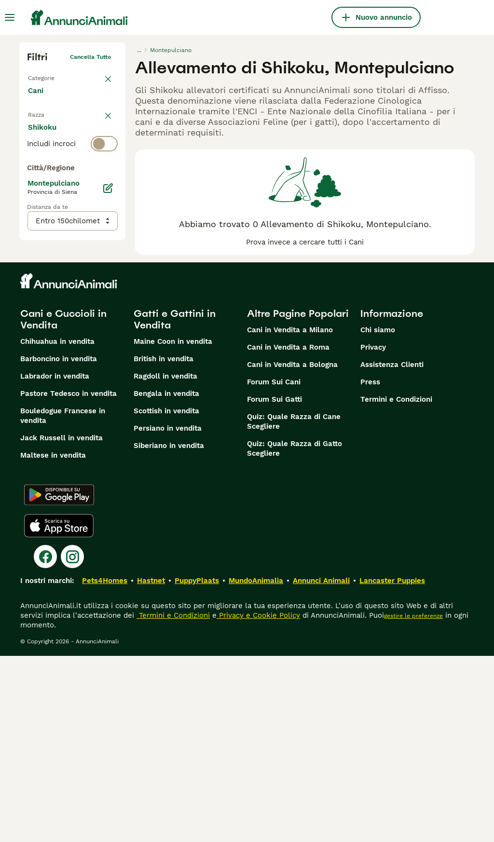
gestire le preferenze (413, 802)
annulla (100, 118)
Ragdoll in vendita (165, 562)
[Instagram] (72, 742)
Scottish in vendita (166, 597)
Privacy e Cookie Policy (258, 801)
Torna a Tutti (46, 76)
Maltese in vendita (53, 641)
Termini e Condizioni (396, 585)
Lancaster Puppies (392, 766)
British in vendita (163, 545)
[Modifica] (108, 388)
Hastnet (151, 766)
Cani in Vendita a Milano (290, 516)
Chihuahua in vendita (57, 527)
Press (370, 568)
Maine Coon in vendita (173, 527)
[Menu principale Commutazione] (9, 17)
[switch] (72, 138)
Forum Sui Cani (274, 568)
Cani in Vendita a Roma (288, 533)
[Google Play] (59, 681)
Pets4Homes (104, 766)
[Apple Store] (58, 711)
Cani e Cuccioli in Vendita (63, 505)
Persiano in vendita (168, 614)
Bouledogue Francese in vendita (62, 602)
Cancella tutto (90, 57)
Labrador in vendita (54, 562)
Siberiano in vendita (169, 631)
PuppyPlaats (197, 766)
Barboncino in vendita (58, 545)
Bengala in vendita (166, 579)
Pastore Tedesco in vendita (68, 579)
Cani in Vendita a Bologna (292, 550)
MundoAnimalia (256, 766)
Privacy (373, 533)
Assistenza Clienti (392, 550)
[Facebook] (45, 742)
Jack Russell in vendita (61, 624)
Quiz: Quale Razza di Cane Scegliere (294, 607)
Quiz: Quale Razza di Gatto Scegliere (294, 634)
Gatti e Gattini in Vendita (175, 505)
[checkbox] (33, 186)
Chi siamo (377, 516)
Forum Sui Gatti (274, 585)
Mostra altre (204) (68, 347)
